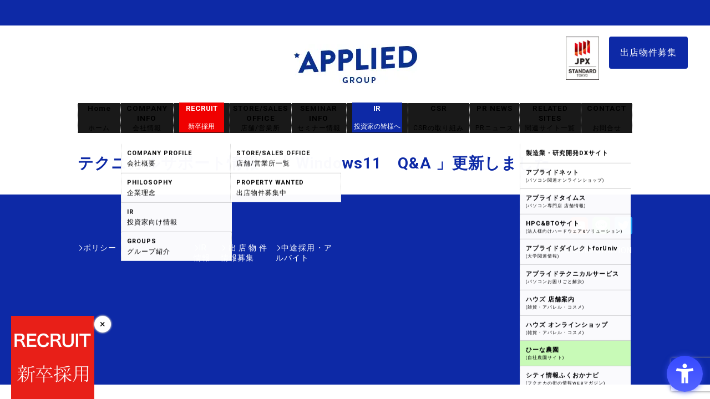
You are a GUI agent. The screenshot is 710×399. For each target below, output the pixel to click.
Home (99, 118)
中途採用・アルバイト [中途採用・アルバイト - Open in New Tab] (290, 247)
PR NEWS (494, 118)
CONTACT (606, 118)
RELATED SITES (550, 118)
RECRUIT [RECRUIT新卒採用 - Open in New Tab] (201, 117)
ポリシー (99, 247)
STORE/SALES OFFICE (261, 118)
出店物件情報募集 (202, 247)
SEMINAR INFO (319, 118)
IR (377, 117)
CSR (439, 118)
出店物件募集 (648, 52)
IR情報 (142, 247)
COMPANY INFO (147, 118)
